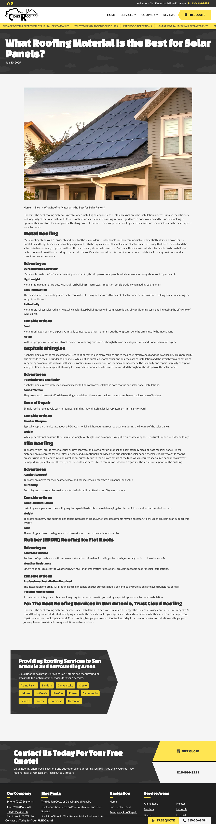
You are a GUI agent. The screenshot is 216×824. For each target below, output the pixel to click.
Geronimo (74, 701)
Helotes (25, 693)
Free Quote (195, 15)
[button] (128, 15)
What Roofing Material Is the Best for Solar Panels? (74, 207)
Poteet (73, 693)
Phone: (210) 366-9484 (20, 801)
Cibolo (83, 685)
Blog (37, 207)
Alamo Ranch (28, 685)
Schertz (25, 701)
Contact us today (119, 618)
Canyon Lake (65, 685)
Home (27, 207)
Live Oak (58, 693)
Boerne (40, 701)
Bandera (47, 685)
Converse (56, 701)
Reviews (169, 14)
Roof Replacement (120, 806)
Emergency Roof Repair (123, 812)
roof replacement (56, 618)
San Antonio (90, 693)
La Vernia (41, 693)
